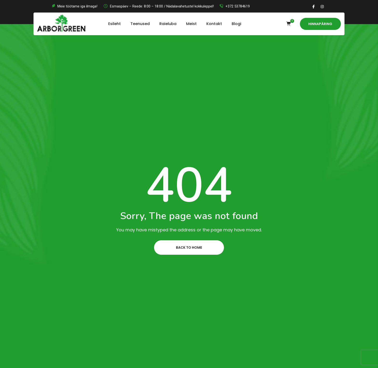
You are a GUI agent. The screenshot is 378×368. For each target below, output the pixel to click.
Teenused (140, 24)
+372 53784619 (237, 6)
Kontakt (214, 24)
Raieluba (167, 24)
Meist (191, 24)
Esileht (114, 24)
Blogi (236, 24)
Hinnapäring (320, 23)
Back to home (189, 247)
